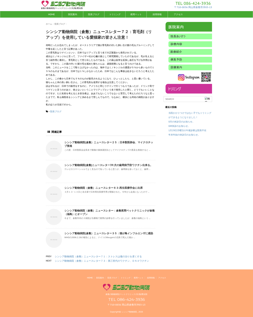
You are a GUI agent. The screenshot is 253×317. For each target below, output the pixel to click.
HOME (51, 14)
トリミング (115, 14)
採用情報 (157, 14)
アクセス (178, 14)
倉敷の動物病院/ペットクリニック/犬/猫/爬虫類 (126, 294)
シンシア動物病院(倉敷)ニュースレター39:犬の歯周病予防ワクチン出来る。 (108, 165)
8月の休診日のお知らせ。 (181, 121)
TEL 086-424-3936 (193, 3)
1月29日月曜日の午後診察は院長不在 (187, 130)
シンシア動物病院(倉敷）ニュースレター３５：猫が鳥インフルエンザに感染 (108, 233)
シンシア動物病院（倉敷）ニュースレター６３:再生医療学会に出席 (103, 187)
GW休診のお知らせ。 (179, 126)
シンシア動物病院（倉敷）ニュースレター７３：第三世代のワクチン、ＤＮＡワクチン (102, 260)
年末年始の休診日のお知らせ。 (184, 134)
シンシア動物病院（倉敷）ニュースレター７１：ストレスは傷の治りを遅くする (98, 256)
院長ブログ (93, 14)
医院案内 (72, 14)
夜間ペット (136, 14)
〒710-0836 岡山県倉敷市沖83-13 (193, 7)
